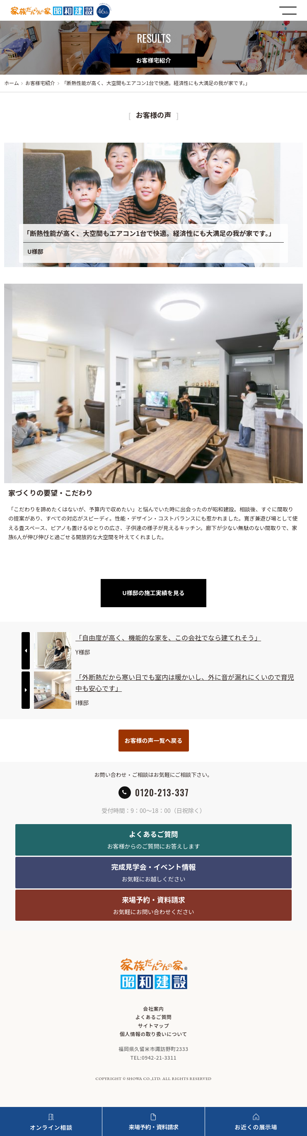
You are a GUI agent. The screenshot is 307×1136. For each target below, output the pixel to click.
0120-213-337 (162, 792)
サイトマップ (153, 1025)
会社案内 (153, 1008)
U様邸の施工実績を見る (153, 593)
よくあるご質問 (153, 1016)
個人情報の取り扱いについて (153, 1033)
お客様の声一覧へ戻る (154, 740)
